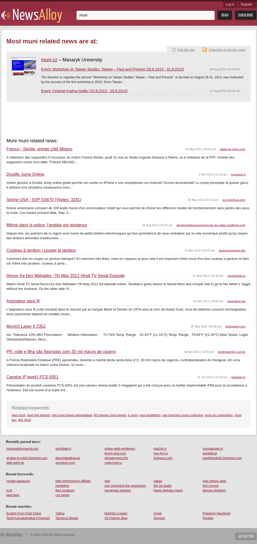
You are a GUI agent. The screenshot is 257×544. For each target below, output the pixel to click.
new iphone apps (214, 481)
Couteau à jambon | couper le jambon (41, 250)
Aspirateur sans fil (23, 301)
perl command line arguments (125, 486)
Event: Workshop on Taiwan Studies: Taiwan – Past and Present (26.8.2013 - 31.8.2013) (112, 69)
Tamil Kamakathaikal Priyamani (28, 518)
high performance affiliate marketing (73, 483)
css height (63, 495)
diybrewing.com (235, 326)
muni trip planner (38, 415)
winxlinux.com (65, 463)
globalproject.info (116, 458)
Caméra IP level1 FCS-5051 (33, 377)
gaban (158, 481)
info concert (211, 486)
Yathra (60, 513)
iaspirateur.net (236, 301)
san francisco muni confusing (183, 415)
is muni (133, 415)
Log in (230, 4)
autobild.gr (210, 453)
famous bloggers (214, 490)
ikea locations (65, 490)
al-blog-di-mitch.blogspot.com (27, 458)
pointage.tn (238, 377)
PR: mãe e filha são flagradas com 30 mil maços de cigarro (61, 352)
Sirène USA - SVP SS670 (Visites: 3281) (44, 200)
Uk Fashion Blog (116, 518)
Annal (158, 513)
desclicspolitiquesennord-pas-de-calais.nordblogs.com (210, 225)
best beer (13, 495)
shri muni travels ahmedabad (72, 415)
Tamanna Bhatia (67, 518)
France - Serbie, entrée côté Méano (40, 149)
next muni (18, 415)
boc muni (24, 420)
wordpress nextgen (118, 490)
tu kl (9, 490)
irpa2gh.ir (160, 449)
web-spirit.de (15, 463)
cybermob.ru (113, 463)
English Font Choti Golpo (24, 513)
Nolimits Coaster (116, 513)
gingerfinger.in (236, 275)
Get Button (245, 536)
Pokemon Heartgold (216, 513)
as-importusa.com (234, 199)
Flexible (208, 518)
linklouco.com (163, 458)
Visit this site (185, 50)
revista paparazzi (18, 481)
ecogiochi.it (238, 174)
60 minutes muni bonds (110, 415)
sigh (107, 481)
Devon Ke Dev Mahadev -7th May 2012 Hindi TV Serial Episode (66, 276)
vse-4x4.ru (161, 453)
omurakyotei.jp (213, 449)
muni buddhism (150, 415)
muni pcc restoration (219, 415)
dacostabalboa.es (68, 458)
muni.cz (49, 59)
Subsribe (245, 15)
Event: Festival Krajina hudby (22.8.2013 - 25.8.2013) (84, 91)
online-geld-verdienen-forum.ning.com (120, 451)
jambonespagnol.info (232, 250)
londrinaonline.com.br (231, 351)
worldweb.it (63, 449)
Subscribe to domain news (227, 50)
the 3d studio (163, 486)
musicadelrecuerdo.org (22, 449)
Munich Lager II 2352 (26, 326)
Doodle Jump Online (25, 174)
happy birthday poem (168, 490)
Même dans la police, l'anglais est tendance (47, 225)
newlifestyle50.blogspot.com (222, 458)
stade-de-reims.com (232, 149)
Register (247, 4)
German (159, 518)
